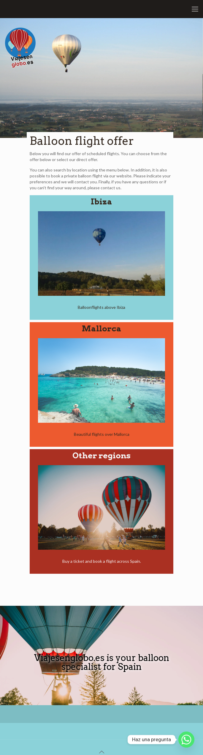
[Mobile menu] (195, 9)
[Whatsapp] (186, 740)
